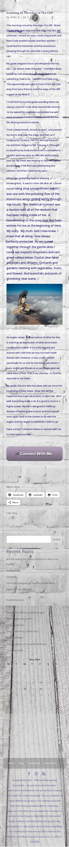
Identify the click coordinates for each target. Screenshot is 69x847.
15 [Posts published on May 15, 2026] (40, 682)
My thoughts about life (19, 618)
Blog (21, 763)
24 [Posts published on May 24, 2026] (56, 688)
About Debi (50, 763)
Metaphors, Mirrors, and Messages (25, 612)
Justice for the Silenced (19, 589)
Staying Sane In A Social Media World (26, 644)
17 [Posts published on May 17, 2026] (56, 682)
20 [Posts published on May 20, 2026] (24, 688)
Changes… (12, 576)
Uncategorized (14, 650)
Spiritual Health (14, 637)
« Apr (9, 700)
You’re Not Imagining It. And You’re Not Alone (30, 583)
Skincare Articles (15, 625)
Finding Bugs (13, 570)
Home (12, 763)
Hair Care (11, 606)
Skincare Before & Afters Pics (22, 631)
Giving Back (34, 763)
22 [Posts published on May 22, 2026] (40, 688)
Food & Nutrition (15, 600)
